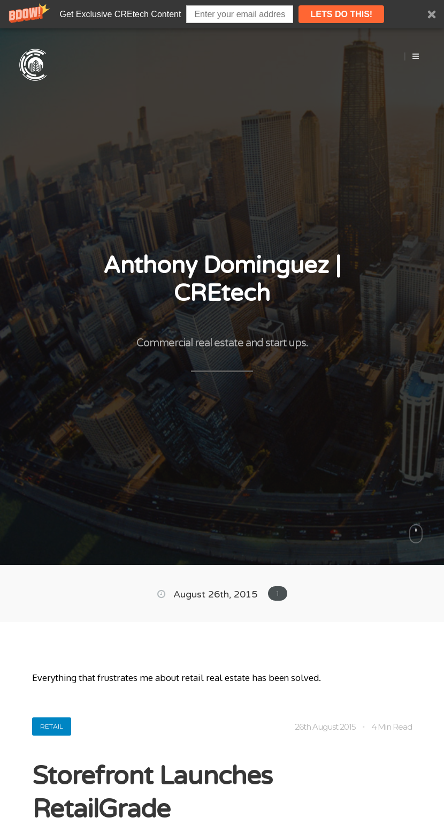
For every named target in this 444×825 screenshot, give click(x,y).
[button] (222, 14)
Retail (51, 726)
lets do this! (342, 14)
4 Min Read (391, 727)
